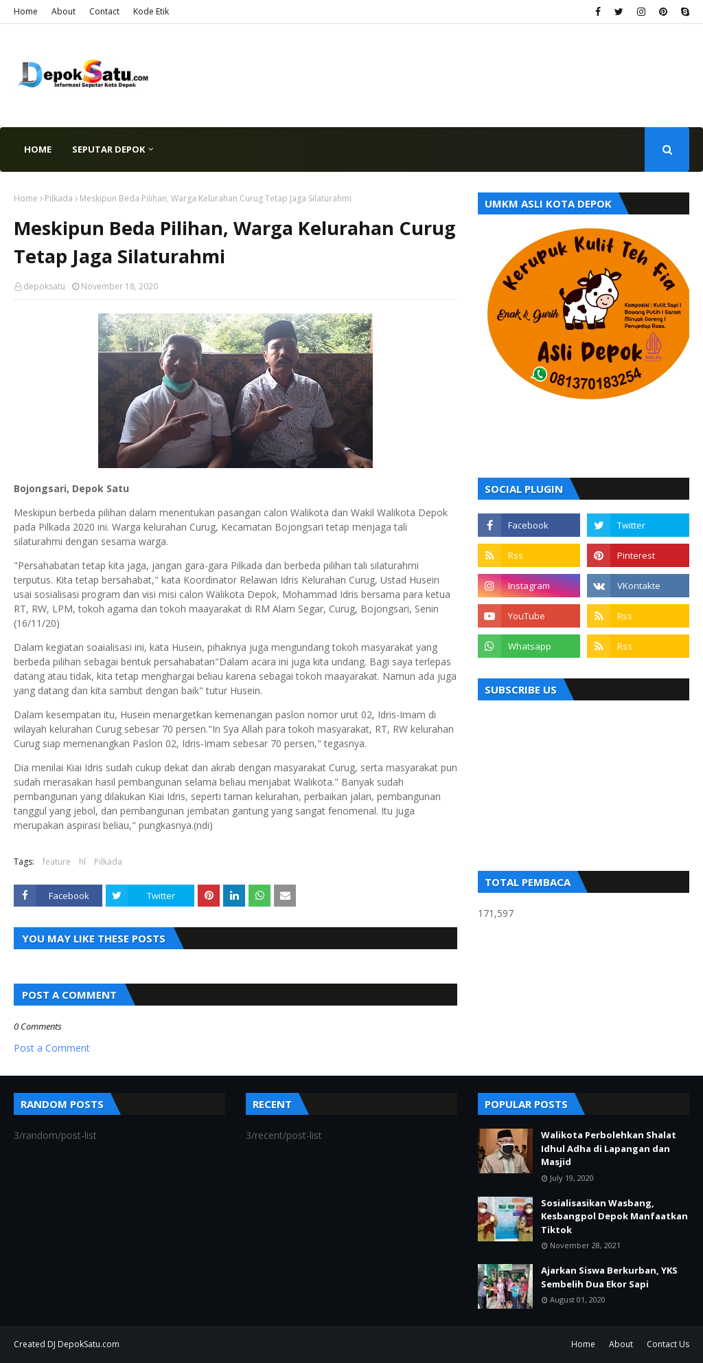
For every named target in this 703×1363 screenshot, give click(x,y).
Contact (104, 11)
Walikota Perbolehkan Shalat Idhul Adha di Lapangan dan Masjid (608, 1148)
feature (57, 861)
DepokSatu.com (88, 1344)
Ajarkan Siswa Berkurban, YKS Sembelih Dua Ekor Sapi (609, 1277)
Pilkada (59, 198)
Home (26, 11)
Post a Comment (52, 1047)
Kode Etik (151, 11)
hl (82, 861)
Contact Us (668, 1344)
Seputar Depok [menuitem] (108, 149)
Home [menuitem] (37, 149)
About (63, 11)
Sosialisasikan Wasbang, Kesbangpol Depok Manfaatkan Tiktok (614, 1216)
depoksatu (44, 286)
